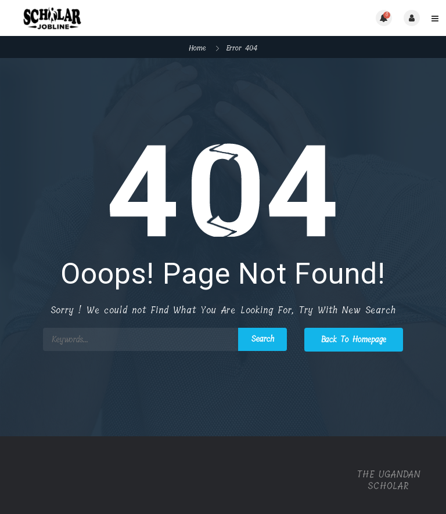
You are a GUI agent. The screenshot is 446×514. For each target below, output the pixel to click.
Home (197, 48)
